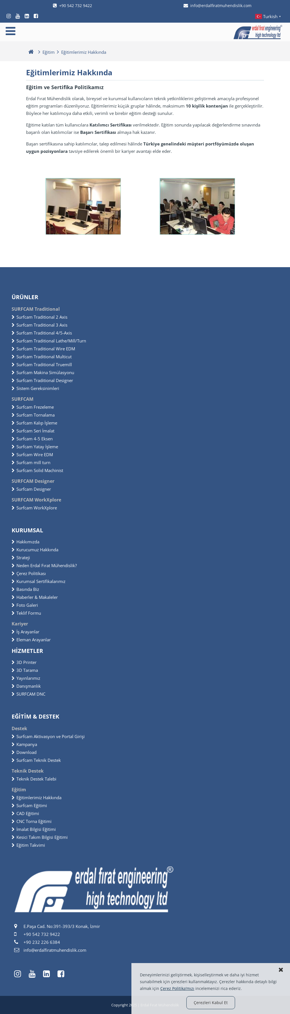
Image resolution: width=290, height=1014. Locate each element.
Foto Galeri (25, 605)
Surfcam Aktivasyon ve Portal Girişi (48, 736)
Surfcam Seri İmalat (33, 431)
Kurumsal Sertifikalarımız (38, 581)
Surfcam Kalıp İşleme (34, 423)
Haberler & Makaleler (35, 597)
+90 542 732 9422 (72, 5)
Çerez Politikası (29, 573)
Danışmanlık (26, 686)
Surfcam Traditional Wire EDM (43, 348)
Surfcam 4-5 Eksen (32, 438)
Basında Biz (25, 589)
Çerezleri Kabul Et (211, 1002)
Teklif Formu (26, 613)
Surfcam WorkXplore (34, 508)
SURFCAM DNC (28, 694)
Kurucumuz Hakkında (35, 549)
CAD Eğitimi (25, 813)
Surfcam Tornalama (33, 415)
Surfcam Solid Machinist (37, 470)
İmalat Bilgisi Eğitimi (34, 829)
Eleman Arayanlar (31, 639)
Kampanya (24, 744)
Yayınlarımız (26, 678)
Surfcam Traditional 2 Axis (39, 317)
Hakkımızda (25, 541)
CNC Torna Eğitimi (32, 821)
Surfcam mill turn (31, 462)
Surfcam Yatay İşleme (35, 446)
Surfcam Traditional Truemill (42, 364)
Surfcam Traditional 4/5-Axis (42, 333)
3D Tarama (25, 670)
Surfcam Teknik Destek (36, 760)
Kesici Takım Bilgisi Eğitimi (40, 837)
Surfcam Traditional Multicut (42, 356)
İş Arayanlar (25, 631)
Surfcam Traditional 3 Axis (39, 325)
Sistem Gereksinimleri (35, 388)
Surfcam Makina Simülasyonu (43, 372)
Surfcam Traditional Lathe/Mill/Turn (49, 341)
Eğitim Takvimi (28, 845)
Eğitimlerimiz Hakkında (36, 797)
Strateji (21, 557)
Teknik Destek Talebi (34, 779)
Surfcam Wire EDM (32, 454)
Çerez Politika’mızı (177, 988)
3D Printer (24, 662)
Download (24, 752)
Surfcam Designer (31, 489)
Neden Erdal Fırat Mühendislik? (44, 565)
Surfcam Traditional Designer (42, 380)
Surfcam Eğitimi (29, 805)
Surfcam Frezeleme (33, 407)
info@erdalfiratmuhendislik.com (217, 5)
